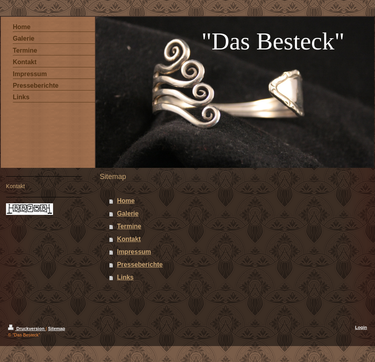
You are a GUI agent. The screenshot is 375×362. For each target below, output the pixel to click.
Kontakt (129, 239)
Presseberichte (140, 264)
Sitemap (56, 328)
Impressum (134, 251)
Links (125, 277)
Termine (129, 226)
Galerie (127, 213)
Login (361, 327)
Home (125, 200)
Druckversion (26, 328)
